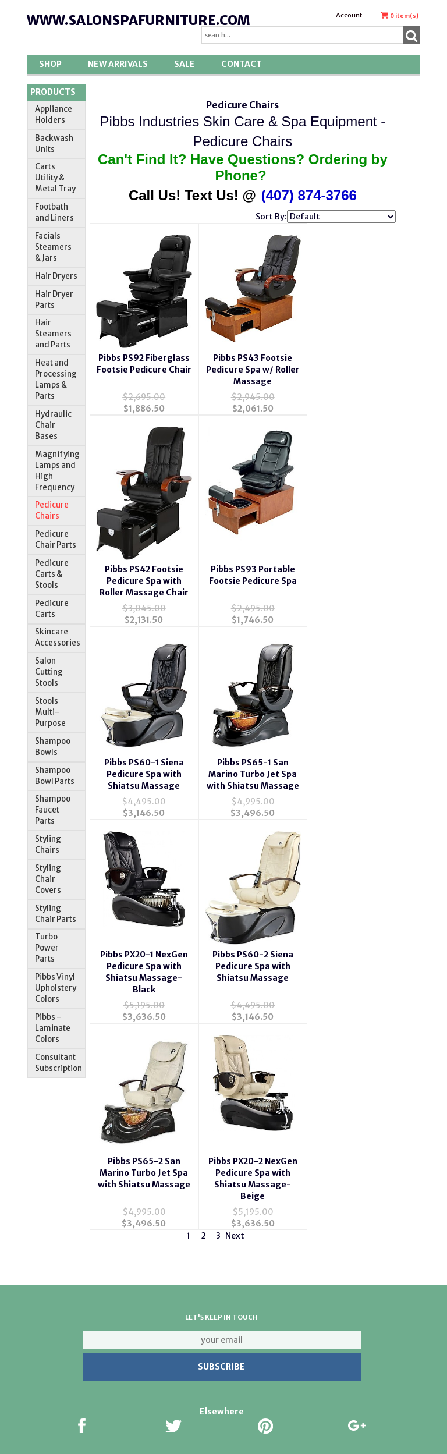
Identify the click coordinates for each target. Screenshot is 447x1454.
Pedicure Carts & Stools (52, 574)
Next (234, 1004)
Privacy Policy (87, 1403)
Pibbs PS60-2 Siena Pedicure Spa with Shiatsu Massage (242, 762)
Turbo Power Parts (47, 948)
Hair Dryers (56, 276)
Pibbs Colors (328, 1370)
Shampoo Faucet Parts (52, 810)
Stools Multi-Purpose (50, 712)
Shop (50, 64)
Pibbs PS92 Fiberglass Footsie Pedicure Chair (140, 379)
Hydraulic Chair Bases (53, 425)
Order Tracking (207, 1370)
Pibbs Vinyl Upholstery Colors (55, 988)
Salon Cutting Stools (49, 672)
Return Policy (328, 1336)
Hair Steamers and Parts (53, 334)
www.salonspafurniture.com (138, 20)
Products (53, 92)
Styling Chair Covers (48, 879)
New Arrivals (118, 64)
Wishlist (208, 1303)
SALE (184, 64)
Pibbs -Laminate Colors (52, 1028)
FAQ (87, 1370)
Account (349, 15)
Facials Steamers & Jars (53, 247)
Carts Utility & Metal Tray (55, 178)
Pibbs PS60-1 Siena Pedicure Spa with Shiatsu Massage (242, 564)
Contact (241, 64)
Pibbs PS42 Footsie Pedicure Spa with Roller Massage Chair (344, 379)
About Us (87, 1303)
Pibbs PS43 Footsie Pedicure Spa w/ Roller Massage (242, 379)
